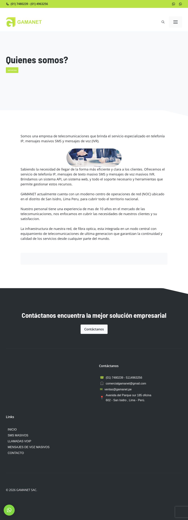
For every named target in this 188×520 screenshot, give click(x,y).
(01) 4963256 (39, 4)
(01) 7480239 (19, 4)
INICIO (12, 429)
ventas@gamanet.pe (118, 389)
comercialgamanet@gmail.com (126, 383)
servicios (12, 70)
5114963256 (134, 377)
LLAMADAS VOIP (19, 441)
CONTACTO (16, 453)
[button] (163, 22)
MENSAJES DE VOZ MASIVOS (29, 447)
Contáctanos (94, 329)
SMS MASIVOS (18, 435)
